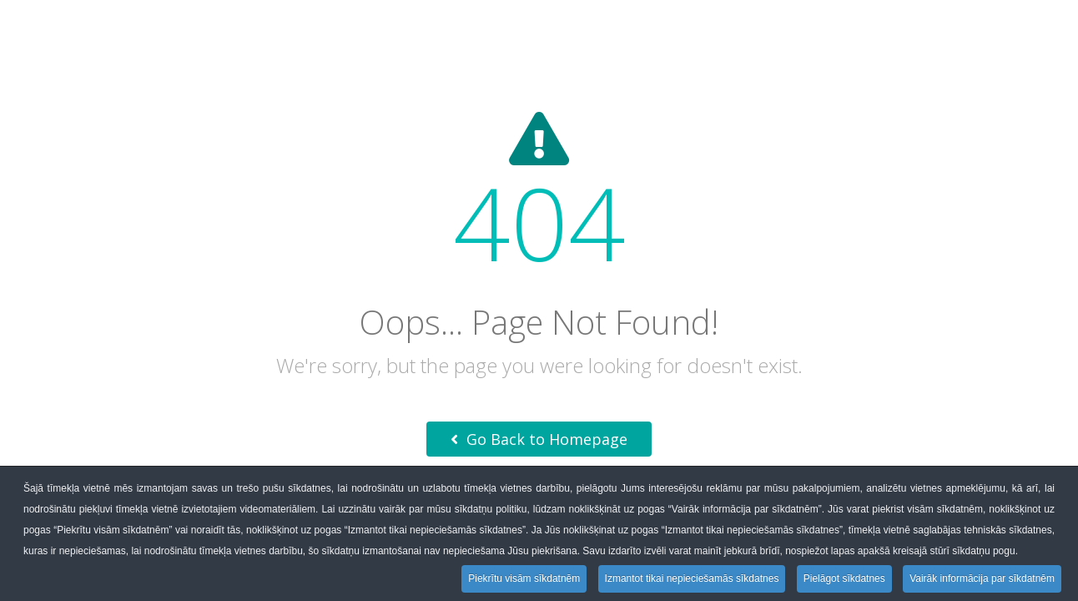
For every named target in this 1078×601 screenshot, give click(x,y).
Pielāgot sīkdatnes (844, 578)
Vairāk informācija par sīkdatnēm (982, 578)
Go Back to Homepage (539, 439)
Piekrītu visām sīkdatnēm (524, 578)
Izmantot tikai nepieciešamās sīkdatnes (692, 578)
